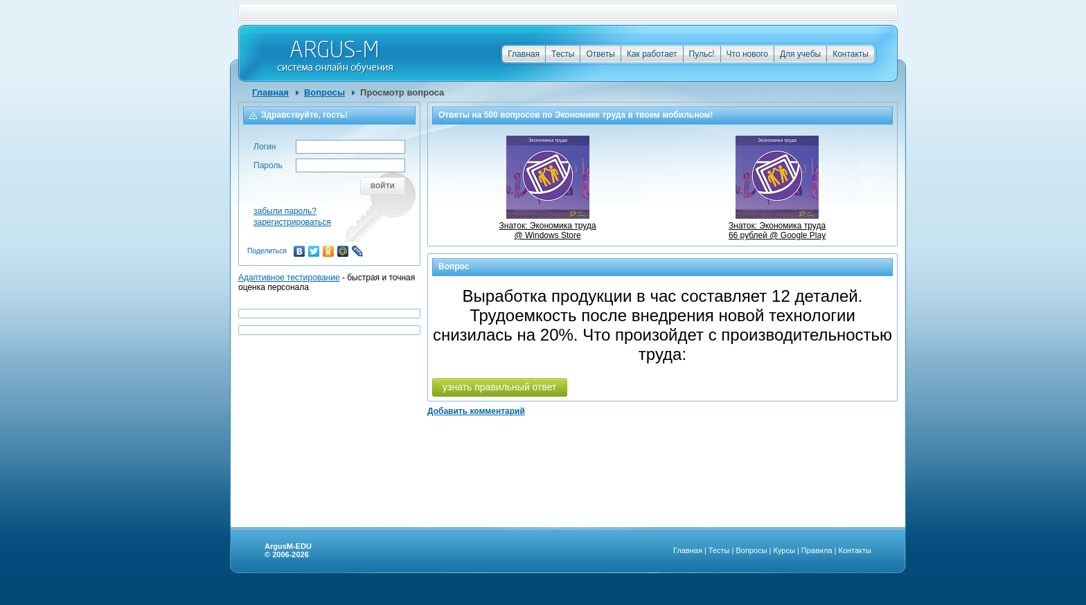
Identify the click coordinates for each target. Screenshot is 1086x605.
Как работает (652, 54)
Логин (264, 147)
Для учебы (800, 54)
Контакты (851, 54)
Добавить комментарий (476, 411)
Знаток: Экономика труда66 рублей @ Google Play (777, 225)
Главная (524, 54)
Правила (817, 550)
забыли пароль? (285, 211)
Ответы (600, 54)
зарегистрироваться (292, 222)
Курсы (784, 550)
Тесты (562, 54)
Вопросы (324, 92)
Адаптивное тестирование (289, 277)
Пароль (268, 165)
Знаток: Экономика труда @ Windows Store (547, 225)
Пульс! (702, 54)
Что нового (747, 54)
